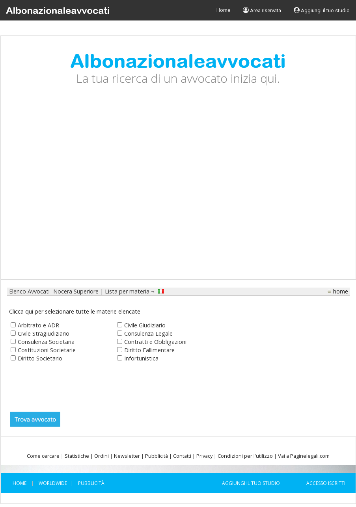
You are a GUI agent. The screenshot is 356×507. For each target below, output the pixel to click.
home (340, 291)
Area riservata (262, 10)
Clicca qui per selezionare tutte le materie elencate (74, 311)
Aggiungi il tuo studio (322, 10)
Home (223, 10)
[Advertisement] (74, 188)
